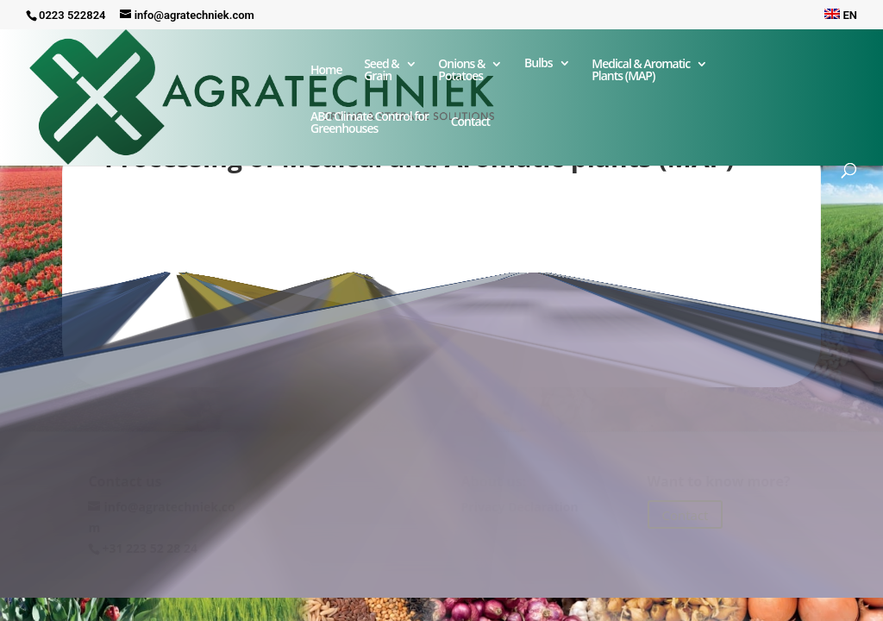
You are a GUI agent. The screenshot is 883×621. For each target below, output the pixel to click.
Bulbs (538, 64)
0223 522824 (72, 15)
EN (840, 15)
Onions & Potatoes (461, 71)
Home (326, 71)
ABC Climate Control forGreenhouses (369, 123)
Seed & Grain (381, 71)
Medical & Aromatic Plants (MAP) (641, 71)
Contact (470, 128)
